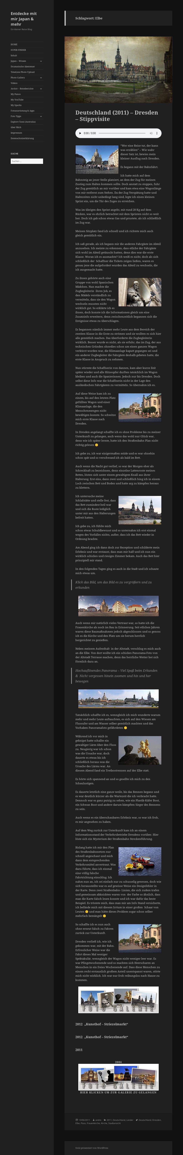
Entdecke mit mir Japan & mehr (24, 19)
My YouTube (17, 99)
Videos (14, 83)
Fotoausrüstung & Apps (22, 110)
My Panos (16, 94)
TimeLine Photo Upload (22, 72)
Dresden (156, 1120)
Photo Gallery (18, 77)
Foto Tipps (16, 116)
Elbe (77, 1123)
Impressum (16, 132)
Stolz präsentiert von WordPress (91, 1147)
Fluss (83, 1123)
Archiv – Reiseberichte (22, 88)
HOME (14, 44)
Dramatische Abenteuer (23, 66)
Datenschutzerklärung (22, 138)
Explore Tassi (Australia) (23, 121)
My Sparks (16, 105)
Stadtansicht (114, 1123)
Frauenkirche (93, 1123)
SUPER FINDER (18, 49)
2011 (109, 1120)
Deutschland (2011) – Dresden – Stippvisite (116, 116)
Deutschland (119, 1120)
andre (98, 1120)
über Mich (16, 127)
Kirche (104, 1123)
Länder (129, 1120)
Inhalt (14, 55)
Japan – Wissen (18, 61)
